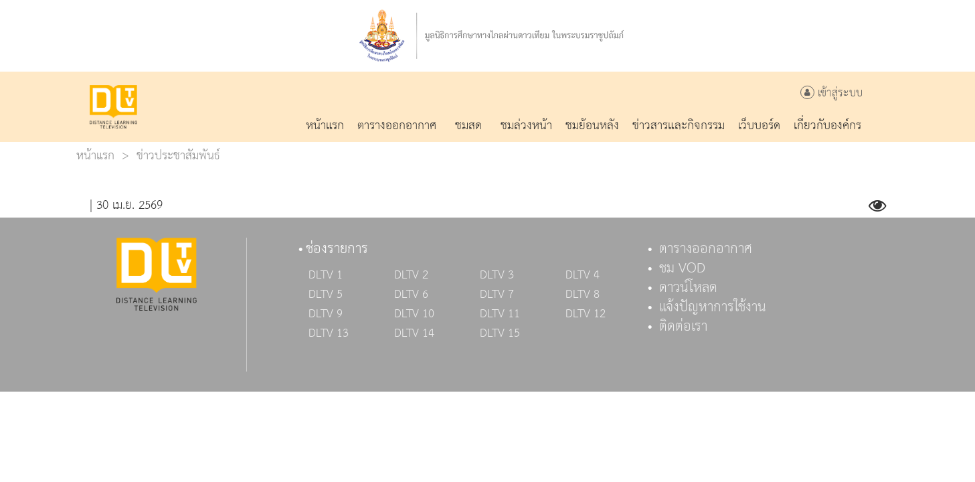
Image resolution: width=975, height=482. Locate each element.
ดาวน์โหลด (688, 287)
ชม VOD (682, 268)
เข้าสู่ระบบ (831, 93)
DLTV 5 (325, 294)
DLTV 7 (497, 294)
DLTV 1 (325, 275)
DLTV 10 (414, 314)
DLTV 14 (414, 333)
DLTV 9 (325, 314)
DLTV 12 (585, 314)
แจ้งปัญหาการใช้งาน (712, 307)
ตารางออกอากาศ (705, 249)
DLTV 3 (497, 275)
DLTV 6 (411, 294)
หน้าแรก (95, 155)
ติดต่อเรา (683, 326)
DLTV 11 (500, 314)
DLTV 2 (411, 275)
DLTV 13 (328, 333)
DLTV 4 (582, 275)
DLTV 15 (500, 333)
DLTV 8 (582, 294)
